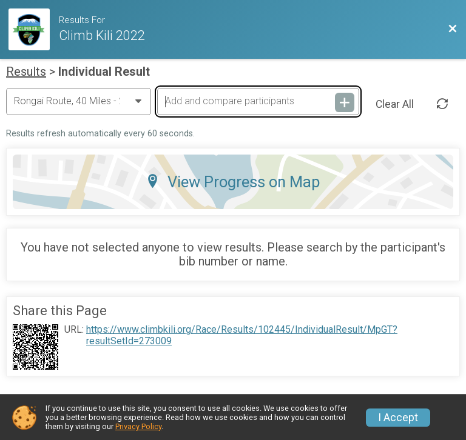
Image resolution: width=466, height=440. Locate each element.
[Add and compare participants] (258, 101)
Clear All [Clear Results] (395, 104)
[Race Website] (33, 29)
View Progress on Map (233, 182)
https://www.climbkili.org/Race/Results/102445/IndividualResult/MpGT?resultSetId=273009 (241, 335)
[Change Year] (78, 101)
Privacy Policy (138, 426)
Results (26, 71)
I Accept (398, 418)
